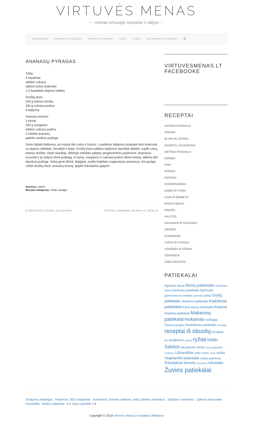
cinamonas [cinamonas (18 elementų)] (221, 285)
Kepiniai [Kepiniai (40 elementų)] (220, 307)
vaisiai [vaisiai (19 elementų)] (205, 353)
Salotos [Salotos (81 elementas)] (172, 346)
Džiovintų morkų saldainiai (50, 210)
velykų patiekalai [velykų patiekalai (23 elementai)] (210, 358)
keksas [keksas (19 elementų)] (195, 307)
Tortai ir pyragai (100, 38)
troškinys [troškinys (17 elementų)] (169, 353)
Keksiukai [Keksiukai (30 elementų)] (206, 307)
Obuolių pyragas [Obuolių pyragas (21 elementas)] (174, 325)
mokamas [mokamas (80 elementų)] (194, 319)
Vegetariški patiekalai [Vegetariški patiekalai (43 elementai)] (182, 358)
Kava (122, 38)
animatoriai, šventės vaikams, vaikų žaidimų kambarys (129, 399)
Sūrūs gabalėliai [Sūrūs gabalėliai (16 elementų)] (213, 347)
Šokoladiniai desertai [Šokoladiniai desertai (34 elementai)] (180, 363)
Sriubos (170, 229)
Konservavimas (175, 184)
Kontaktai (143, 415)
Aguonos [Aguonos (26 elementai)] (171, 285)
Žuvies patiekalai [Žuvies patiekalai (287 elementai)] (188, 369)
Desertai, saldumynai (180, 145)
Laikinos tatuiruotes (209, 399)
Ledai (136, 38)
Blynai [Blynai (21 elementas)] (181, 285)
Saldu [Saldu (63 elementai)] (212, 339)
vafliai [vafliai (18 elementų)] (197, 353)
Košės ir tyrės (175, 190)
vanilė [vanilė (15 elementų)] (213, 353)
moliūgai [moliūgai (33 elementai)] (211, 319)
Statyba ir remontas (181, 399)
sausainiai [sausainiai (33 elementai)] (187, 347)
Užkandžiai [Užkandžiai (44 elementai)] (184, 352)
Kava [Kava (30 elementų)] (186, 307)
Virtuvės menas (126, 10)
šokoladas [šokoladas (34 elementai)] (216, 363)
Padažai (170, 210)
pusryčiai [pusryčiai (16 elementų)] (221, 325)
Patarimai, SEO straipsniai (72, 399)
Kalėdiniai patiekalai (162, 38)
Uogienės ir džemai (178, 249)
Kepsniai (170, 177)
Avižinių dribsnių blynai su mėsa (129, 210)
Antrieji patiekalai (68, 38)
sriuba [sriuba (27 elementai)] (200, 347)
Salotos (171, 216)
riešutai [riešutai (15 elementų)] (188, 340)
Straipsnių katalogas (39, 399)
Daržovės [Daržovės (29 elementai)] (206, 290)
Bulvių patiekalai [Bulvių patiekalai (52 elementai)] (200, 285)
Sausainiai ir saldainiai (181, 223)
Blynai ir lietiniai (177, 138)
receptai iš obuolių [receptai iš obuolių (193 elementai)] (188, 331)
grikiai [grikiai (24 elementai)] (207, 295)
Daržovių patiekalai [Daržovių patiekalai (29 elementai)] (185, 290)
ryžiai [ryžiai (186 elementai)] (199, 339)
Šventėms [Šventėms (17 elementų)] (201, 363)
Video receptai (175, 261)
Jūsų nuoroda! (81, 403)
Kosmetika (33, 403)
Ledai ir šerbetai (177, 197)
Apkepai (170, 132)
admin (41, 186)
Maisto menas (174, 203)
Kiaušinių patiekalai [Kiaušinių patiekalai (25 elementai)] (177, 313)
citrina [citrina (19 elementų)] (168, 290)
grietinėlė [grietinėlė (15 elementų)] (198, 295)
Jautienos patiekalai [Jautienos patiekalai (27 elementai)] (194, 301)
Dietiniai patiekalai (178, 151)
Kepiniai (170, 171)
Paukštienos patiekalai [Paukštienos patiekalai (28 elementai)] (200, 325)
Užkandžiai (40, 38)
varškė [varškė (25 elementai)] (220, 353)
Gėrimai (170, 158)
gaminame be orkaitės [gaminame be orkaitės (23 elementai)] (179, 295)
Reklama (158, 415)
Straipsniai (173, 236)
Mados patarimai (53, 403)
